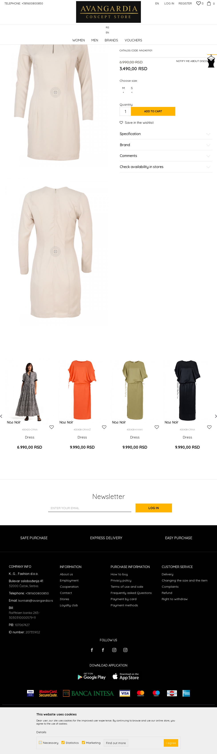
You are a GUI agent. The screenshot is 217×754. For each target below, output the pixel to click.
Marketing (93, 742)
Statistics (72, 742)
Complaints (170, 622)
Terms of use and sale (127, 622)
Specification (165, 167)
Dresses (74, 38)
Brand (165, 178)
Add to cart (153, 144)
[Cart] (210, 3)
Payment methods (124, 640)
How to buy (119, 609)
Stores (64, 634)
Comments (165, 189)
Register (185, 3)
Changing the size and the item (184, 616)
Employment (69, 616)
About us (66, 609)
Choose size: (129, 114)
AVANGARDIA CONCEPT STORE (21, 38)
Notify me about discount (194, 94)
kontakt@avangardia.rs (35, 636)
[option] (29, 444)
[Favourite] (199, 4)
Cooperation (69, 622)
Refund (167, 628)
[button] (212, 30)
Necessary (50, 742)
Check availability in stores (165, 200)
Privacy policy (121, 616)
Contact (66, 628)
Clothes (62, 38)
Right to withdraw (175, 634)
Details (41, 732)
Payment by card (123, 634)
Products (48, 38)
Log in (157, 543)
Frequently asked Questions (131, 628)
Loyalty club (69, 640)
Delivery (167, 609)
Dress (29, 475)
